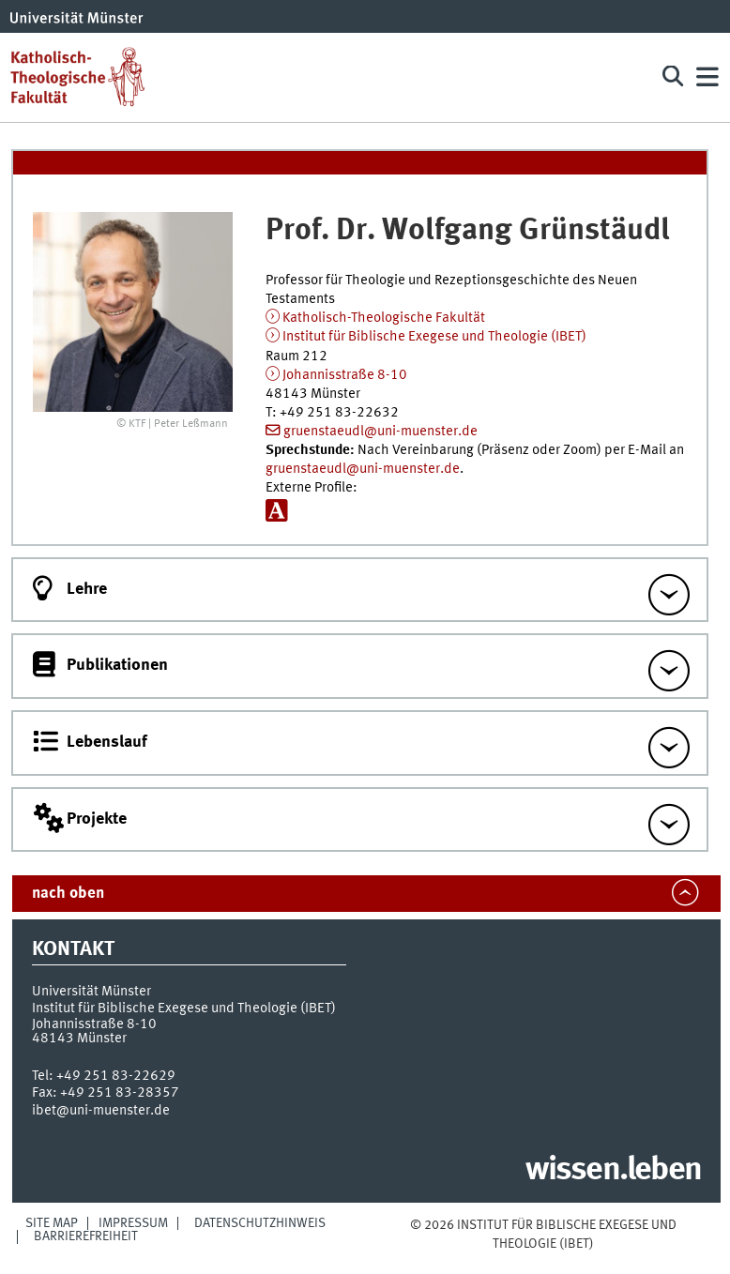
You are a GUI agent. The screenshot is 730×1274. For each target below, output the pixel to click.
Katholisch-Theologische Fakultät (383, 318)
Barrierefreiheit (86, 1236)
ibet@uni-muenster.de (101, 1110)
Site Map (51, 1223)
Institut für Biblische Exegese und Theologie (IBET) (434, 336)
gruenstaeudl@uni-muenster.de (380, 431)
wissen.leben (613, 1171)
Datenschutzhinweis (260, 1223)
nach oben (68, 894)
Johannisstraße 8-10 (344, 375)
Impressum (133, 1223)
